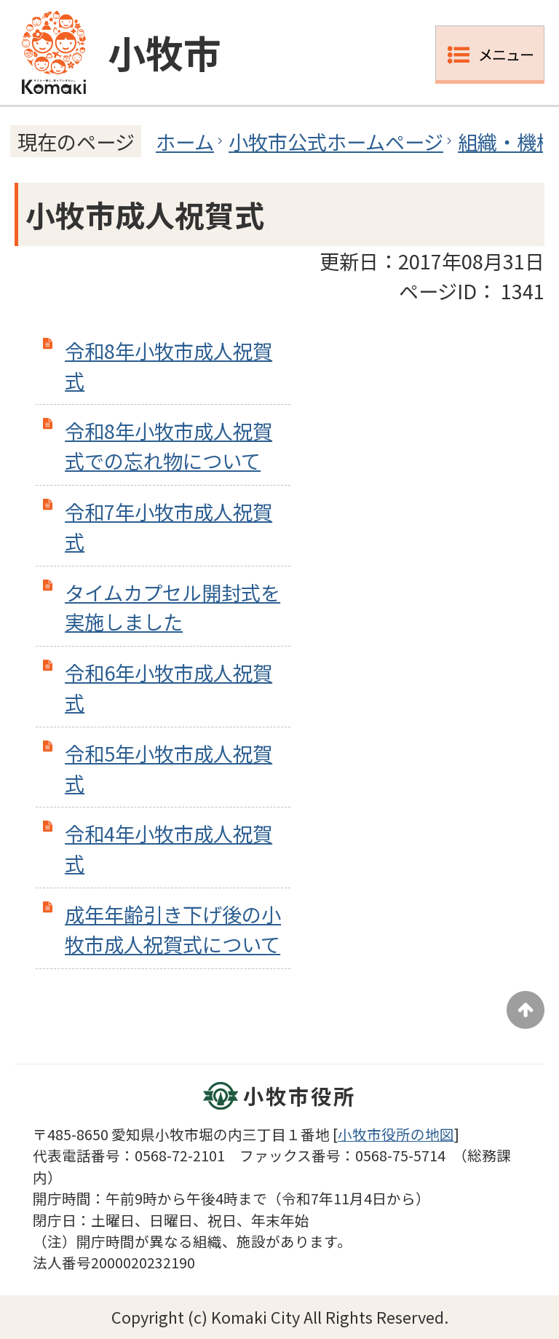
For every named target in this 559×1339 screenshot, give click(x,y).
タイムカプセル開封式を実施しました (172, 606)
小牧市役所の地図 (396, 1134)
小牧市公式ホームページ (336, 141)
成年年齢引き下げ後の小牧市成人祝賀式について (173, 928)
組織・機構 (507, 141)
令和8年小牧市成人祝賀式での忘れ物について (168, 445)
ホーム (185, 141)
